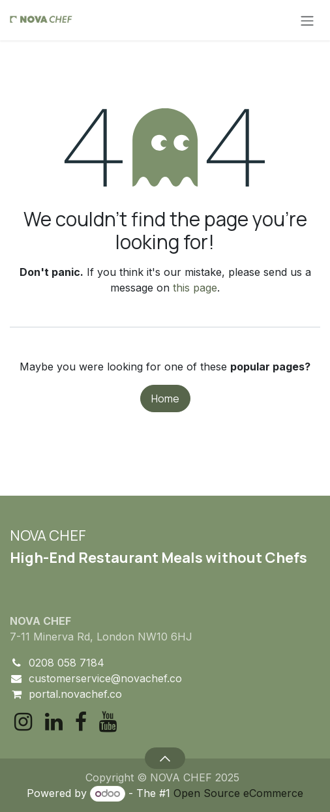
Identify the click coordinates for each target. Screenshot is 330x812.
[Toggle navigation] (307, 20)
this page (195, 287)
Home (165, 398)
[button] (165, 757)
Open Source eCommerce (238, 793)
